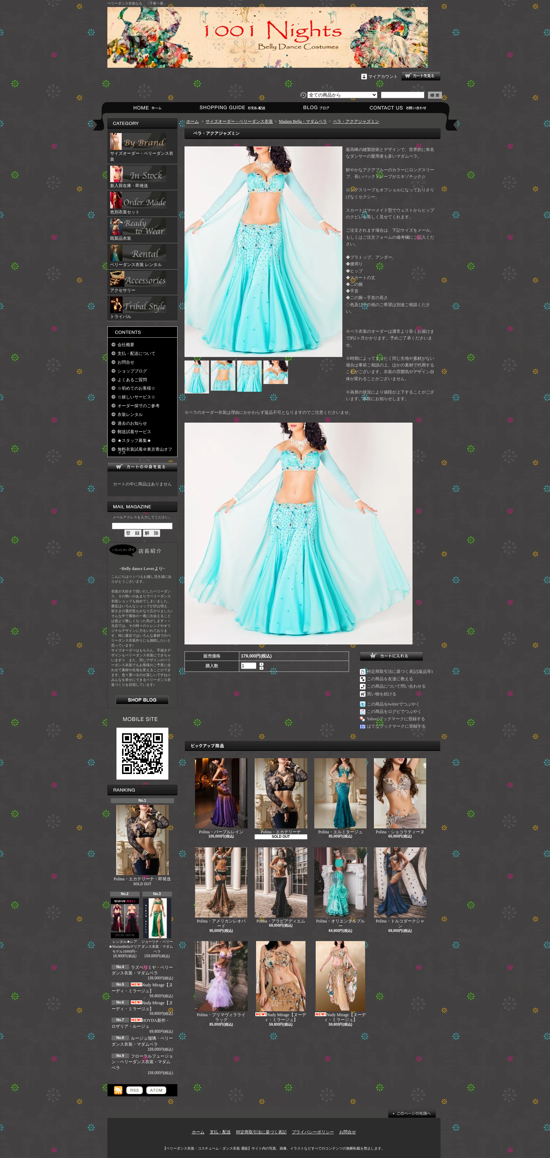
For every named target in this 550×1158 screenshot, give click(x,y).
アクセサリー (138, 282)
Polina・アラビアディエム (281, 885)
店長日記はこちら (142, 700)
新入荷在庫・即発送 (138, 177)
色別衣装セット (138, 203)
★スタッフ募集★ (134, 440)
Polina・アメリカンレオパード (221, 887)
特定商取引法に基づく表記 (261, 1132)
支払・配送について (232, 107)
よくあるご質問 (132, 379)
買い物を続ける (381, 694)
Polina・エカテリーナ (281, 796)
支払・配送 (220, 1132)
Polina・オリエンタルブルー (340, 887)
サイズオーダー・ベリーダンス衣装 (141, 147)
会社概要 (126, 344)
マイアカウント (383, 76)
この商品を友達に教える (390, 678)
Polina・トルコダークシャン (400, 887)
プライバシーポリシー (313, 1132)
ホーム (148, 107)
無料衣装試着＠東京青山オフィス (145, 451)
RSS (134, 1090)
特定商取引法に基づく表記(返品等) (400, 671)
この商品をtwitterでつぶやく (393, 704)
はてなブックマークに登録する (396, 726)
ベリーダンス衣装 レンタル (138, 256)
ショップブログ (315, 107)
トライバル (138, 308)
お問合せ (398, 107)
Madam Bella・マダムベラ (303, 121)
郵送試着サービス (134, 431)
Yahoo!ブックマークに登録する (396, 718)
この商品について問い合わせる (396, 686)
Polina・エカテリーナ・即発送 (142, 843)
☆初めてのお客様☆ (136, 388)
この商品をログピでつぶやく (394, 711)
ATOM (156, 1090)
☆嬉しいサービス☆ (136, 397)
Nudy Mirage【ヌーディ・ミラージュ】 (280, 981)
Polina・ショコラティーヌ (400, 796)
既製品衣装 (138, 229)
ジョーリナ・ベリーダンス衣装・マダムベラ (157, 925)
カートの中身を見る (142, 467)
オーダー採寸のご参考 (139, 405)
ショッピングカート (421, 76)
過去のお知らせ (132, 423)
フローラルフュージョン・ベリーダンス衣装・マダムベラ (142, 1062)
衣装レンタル (130, 414)
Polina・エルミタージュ (340, 796)
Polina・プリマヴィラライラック (221, 981)
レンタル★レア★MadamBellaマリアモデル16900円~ (125, 925)
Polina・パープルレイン (221, 796)
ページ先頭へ (412, 1113)
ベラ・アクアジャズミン (356, 121)
